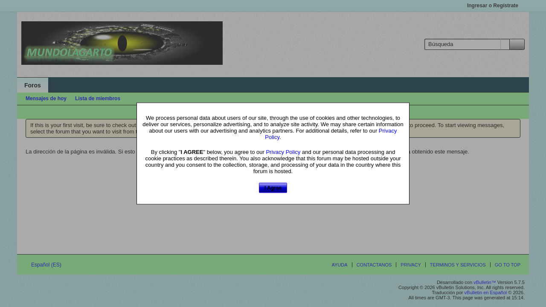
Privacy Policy (283, 151)
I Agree (273, 188)
